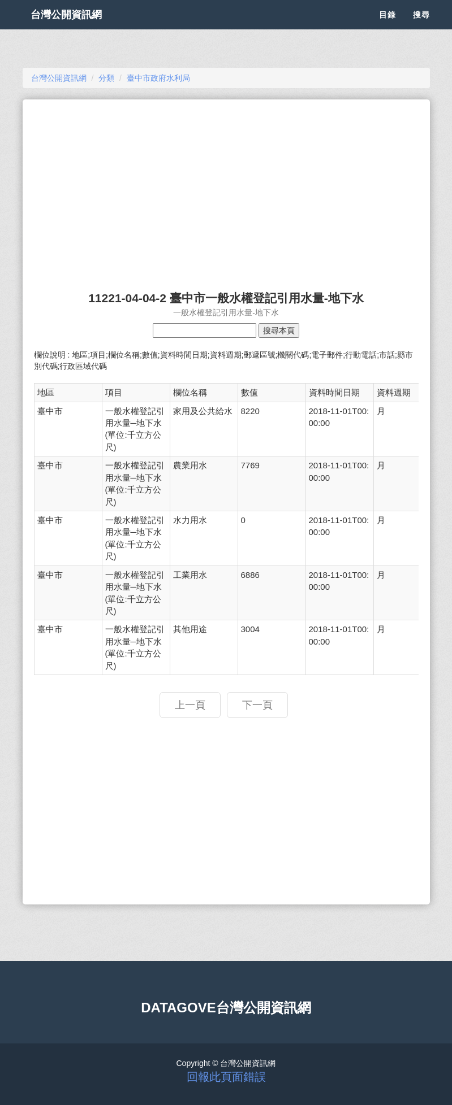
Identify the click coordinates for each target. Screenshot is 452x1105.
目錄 (387, 28)
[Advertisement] (226, 190)
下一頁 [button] (257, 705)
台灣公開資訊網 (78, 28)
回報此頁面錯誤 (226, 1077)
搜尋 (421, 28)
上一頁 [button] (190, 705)
